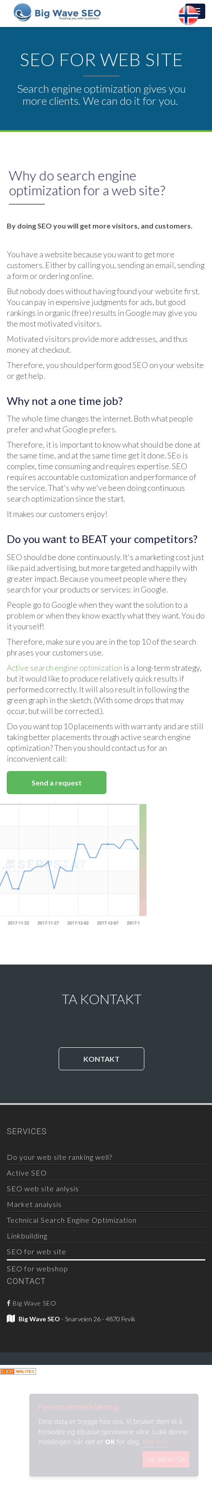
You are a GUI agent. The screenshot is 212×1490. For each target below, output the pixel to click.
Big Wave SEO (31, 1303)
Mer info (155, 1441)
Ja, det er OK (166, 1459)
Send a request (57, 782)
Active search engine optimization (64, 668)
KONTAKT (101, 1059)
